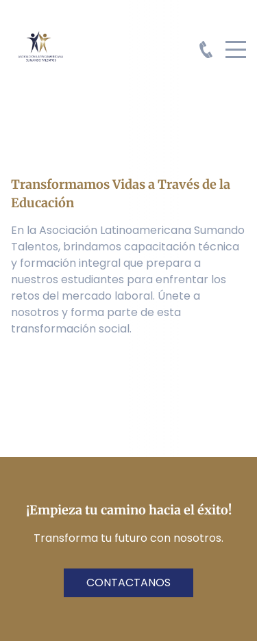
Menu (235, 42)
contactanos (128, 582)
